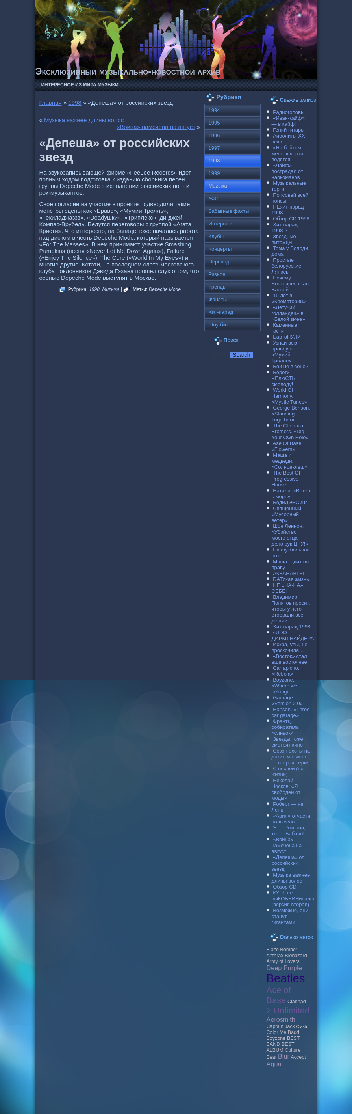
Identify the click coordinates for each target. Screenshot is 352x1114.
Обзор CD (284, 887)
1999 (214, 173)
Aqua (274, 1063)
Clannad (296, 1001)
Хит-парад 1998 (291, 627)
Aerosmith (281, 1019)
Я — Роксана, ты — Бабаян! (289, 830)
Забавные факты (229, 211)
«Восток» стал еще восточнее (289, 659)
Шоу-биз (219, 325)
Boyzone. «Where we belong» (285, 686)
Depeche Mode (165, 289)
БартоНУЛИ (287, 337)
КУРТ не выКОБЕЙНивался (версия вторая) (294, 898)
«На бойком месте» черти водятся (288, 153)
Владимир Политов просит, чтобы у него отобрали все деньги (291, 609)
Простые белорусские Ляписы (287, 266)
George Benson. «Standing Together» (291, 414)
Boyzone (276, 1038)
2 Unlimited (288, 1010)
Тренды (218, 287)
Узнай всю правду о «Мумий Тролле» (284, 351)
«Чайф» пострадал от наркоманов (287, 171)
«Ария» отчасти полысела (291, 819)
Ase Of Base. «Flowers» (287, 446)
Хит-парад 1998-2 (285, 227)
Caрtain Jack (281, 1026)
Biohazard (296, 955)
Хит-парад (221, 312)
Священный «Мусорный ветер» (287, 514)
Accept (298, 1057)
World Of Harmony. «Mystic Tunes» (289, 396)
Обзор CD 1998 (291, 219)
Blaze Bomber (282, 949)
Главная (50, 102)
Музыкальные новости (114, 1092)
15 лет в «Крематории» (289, 298)
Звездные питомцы (284, 239)
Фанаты (218, 299)
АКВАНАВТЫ (288, 573)
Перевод (219, 262)
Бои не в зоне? (290, 366)
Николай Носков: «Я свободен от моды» (286, 789)
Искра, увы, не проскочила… (290, 647)
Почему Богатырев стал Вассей (290, 283)
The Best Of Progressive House (286, 479)
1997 (214, 148)
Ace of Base (279, 995)
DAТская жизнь (291, 579)
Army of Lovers (283, 961)
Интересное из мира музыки (79, 85)
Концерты (220, 249)
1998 (74, 102)
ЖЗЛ (214, 198)
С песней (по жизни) (288, 771)
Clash (301, 1026)
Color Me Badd (283, 1032)
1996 (214, 135)
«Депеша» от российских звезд (288, 863)
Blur (283, 1056)
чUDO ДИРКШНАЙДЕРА (293, 635)
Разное (217, 274)
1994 (214, 110)
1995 (214, 123)
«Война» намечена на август (156, 126)
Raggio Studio (187, 1103)
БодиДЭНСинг (290, 502)
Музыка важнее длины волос (84, 120)
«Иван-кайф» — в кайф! (288, 121)
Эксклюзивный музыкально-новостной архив (127, 71)
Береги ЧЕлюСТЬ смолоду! (283, 378)
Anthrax (275, 955)
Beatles (286, 978)
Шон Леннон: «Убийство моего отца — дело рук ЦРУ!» (290, 535)
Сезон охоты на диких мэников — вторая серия (291, 757)
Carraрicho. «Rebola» (286, 671)
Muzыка (111, 289)
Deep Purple (284, 967)
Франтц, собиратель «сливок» (285, 727)
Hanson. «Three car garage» (291, 712)
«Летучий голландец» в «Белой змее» (288, 313)
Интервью (220, 224)
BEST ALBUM (281, 1047)
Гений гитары (288, 130)
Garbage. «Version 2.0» (287, 700)
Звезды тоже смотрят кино (287, 742)
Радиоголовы (288, 112)
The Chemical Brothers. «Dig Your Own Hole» (290, 431)
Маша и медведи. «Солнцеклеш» (290, 461)
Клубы (216, 236)
